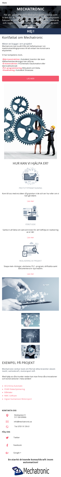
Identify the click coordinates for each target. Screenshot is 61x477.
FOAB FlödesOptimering (14, 389)
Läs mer (30, 201)
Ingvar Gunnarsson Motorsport (18, 399)
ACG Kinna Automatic (13, 386)
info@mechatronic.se (23, 421)
